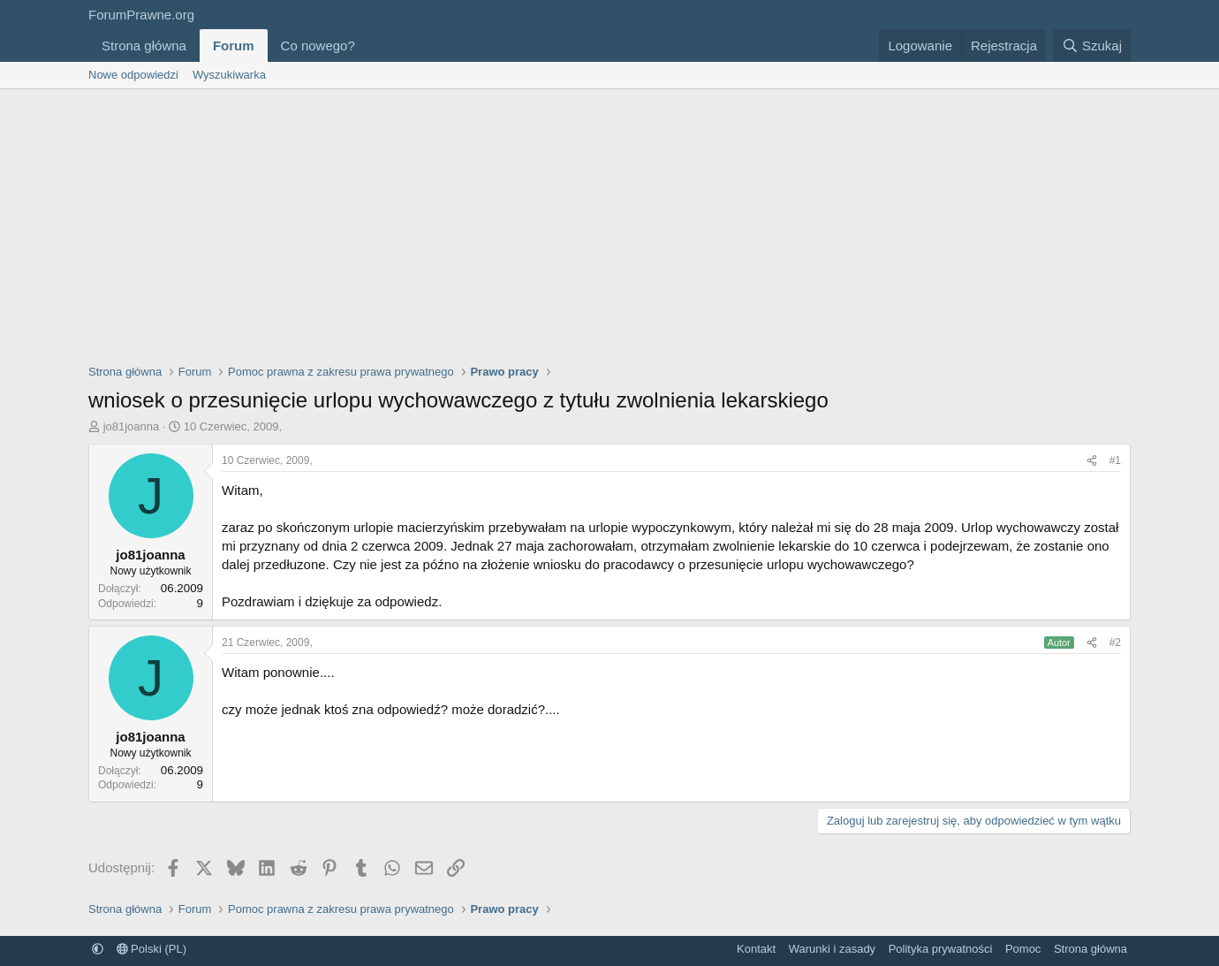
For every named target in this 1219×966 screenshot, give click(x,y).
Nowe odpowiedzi (133, 74)
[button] (369, 45)
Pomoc (1023, 948)
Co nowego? (318, 45)
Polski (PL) (151, 948)
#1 (1115, 460)
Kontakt (756, 948)
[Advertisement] (610, 222)
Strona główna (144, 45)
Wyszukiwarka (229, 74)
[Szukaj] (1092, 45)
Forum (233, 45)
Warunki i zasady (832, 948)
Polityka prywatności (941, 948)
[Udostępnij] (1091, 461)
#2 (1115, 642)
